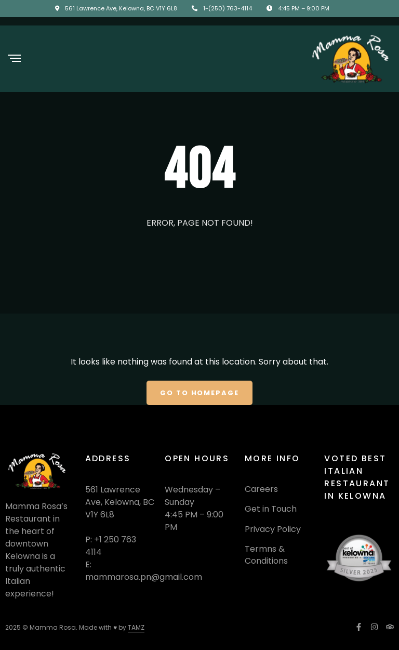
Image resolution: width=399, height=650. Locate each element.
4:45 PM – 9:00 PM (303, 8)
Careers (261, 489)
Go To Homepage (199, 393)
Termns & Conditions (266, 554)
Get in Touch (271, 509)
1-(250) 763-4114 (227, 8)
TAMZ (136, 627)
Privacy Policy (273, 529)
